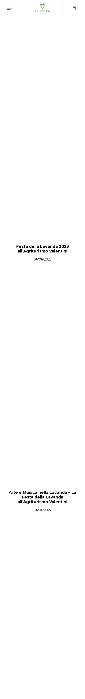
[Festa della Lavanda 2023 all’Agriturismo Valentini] (42, 133)
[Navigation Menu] (9, 8)
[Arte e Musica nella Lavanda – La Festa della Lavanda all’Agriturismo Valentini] (42, 379)
